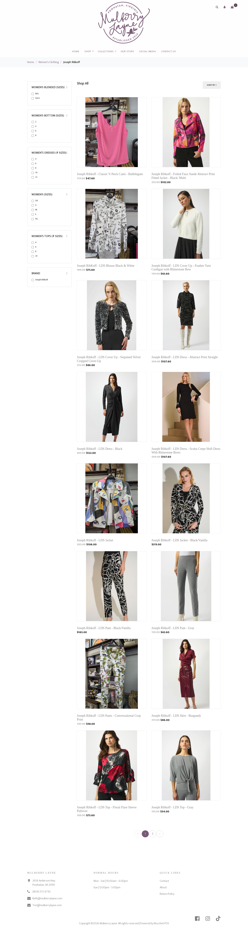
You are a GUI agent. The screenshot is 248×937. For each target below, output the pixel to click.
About (163, 887)
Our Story (127, 51)
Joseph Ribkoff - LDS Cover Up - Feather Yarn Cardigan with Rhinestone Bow (181, 267)
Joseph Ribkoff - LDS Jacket (95, 540)
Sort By (211, 85)
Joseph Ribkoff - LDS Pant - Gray (173, 628)
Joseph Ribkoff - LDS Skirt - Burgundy (176, 715)
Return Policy (167, 894)
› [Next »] (159, 833)
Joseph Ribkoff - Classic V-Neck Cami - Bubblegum (110, 174)
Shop (87, 51)
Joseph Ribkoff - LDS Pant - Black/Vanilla (104, 628)
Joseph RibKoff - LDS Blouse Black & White (105, 265)
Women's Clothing (48, 62)
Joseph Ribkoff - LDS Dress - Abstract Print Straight (185, 357)
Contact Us (168, 51)
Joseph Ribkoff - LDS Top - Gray (173, 807)
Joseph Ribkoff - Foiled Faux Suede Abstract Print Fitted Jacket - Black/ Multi (183, 176)
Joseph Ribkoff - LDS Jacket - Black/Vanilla (180, 540)
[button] (224, 6)
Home (75, 51)
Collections (106, 51)
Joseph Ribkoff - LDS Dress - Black (99, 449)
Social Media (147, 51)
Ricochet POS (161, 923)
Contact (164, 881)
